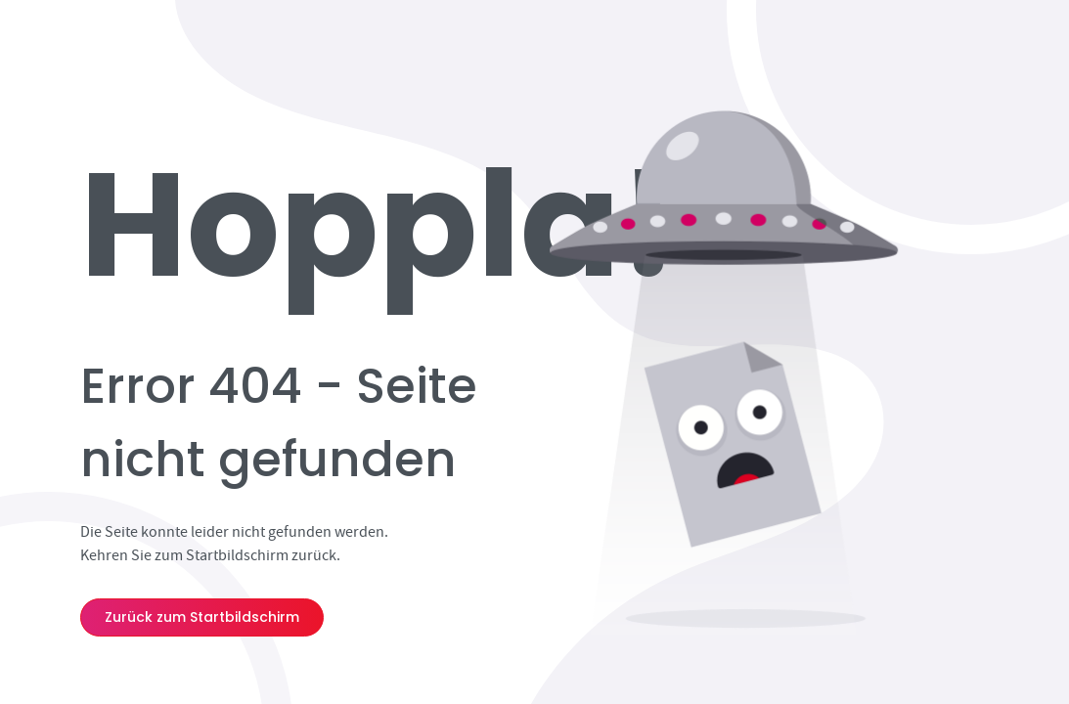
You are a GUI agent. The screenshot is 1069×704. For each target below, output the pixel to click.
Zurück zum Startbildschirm (202, 617)
